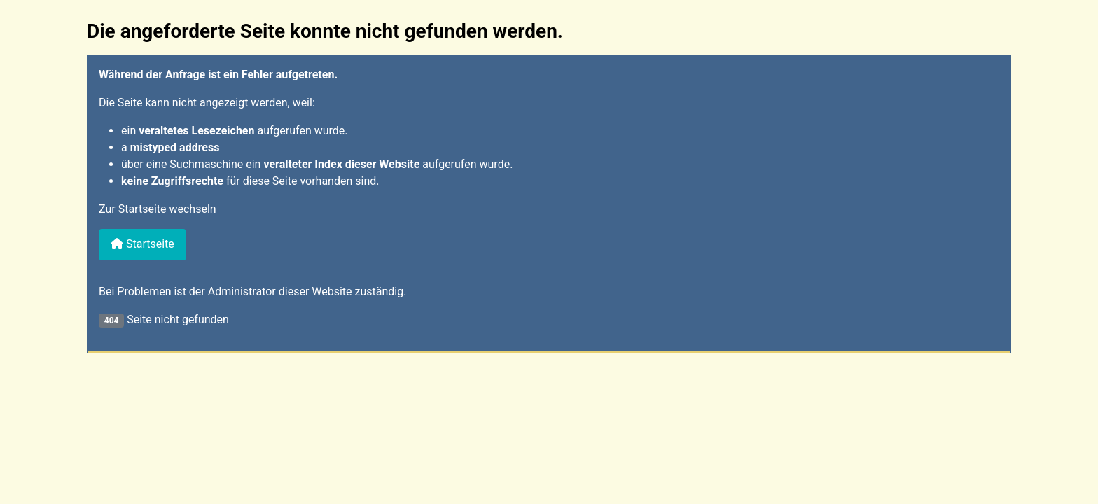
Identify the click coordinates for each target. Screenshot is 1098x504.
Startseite (142, 244)
